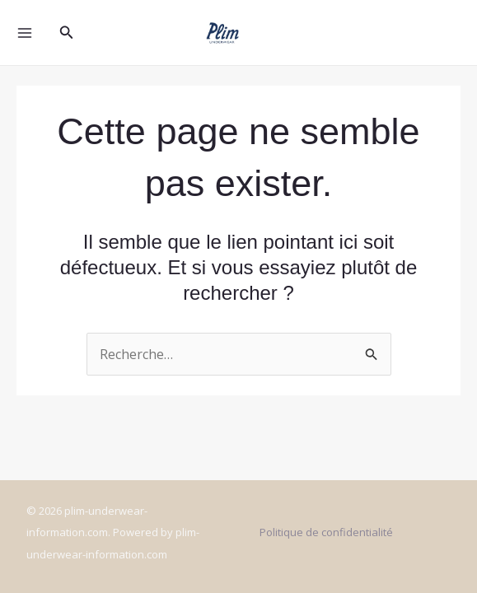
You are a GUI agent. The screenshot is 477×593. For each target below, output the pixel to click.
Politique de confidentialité (326, 532)
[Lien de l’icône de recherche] (66, 33)
